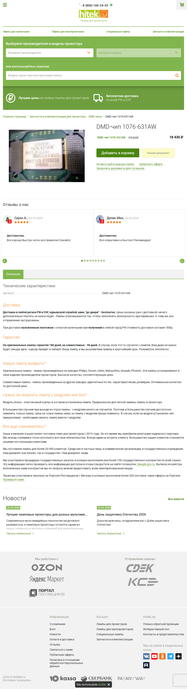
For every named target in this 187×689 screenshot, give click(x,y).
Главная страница (14, 116)
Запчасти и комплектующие (168, 31)
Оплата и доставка (62, 639)
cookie (102, 684)
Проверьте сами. (14, 479)
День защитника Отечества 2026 (121, 514)
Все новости (176, 499)
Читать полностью (20, 533)
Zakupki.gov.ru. (146, 464)
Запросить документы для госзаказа (120, 168)
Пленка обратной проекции (161, 624)
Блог (53, 629)
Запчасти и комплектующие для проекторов (58, 116)
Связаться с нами (61, 649)
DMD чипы (95, 116)
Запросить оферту (151, 164)
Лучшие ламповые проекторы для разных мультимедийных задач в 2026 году (47, 514)
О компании (57, 624)
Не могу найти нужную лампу (115, 164)
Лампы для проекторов (16, 31)
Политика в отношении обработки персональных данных (66, 663)
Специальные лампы (118, 31)
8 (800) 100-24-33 (95, 5)
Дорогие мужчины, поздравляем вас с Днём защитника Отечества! (133, 522)
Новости (55, 634)
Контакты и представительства (163, 634)
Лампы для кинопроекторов (68, 31)
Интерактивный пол (156, 629)
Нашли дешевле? (158, 153)
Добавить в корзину (117, 153)
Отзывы (55, 644)
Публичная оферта (62, 654)
